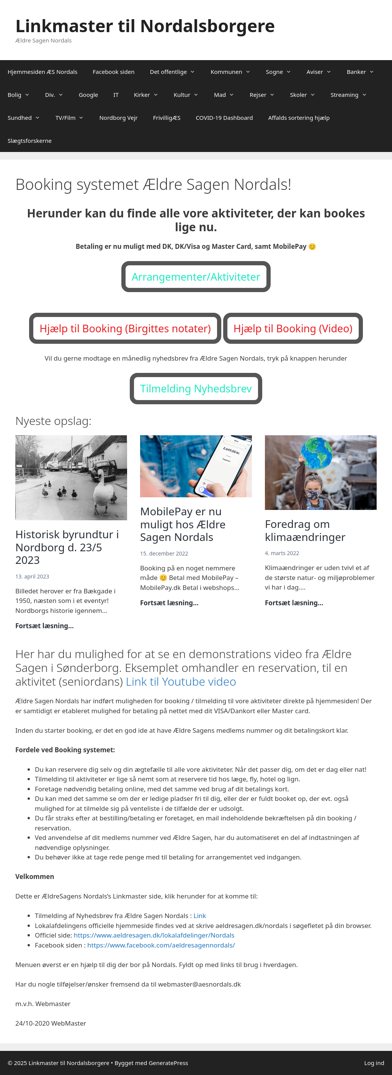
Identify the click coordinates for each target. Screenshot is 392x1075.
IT (115, 94)
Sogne (282, 71)
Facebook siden (113, 71)
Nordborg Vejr (118, 117)
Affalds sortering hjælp (299, 117)
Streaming (353, 94)
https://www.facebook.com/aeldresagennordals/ (161, 945)
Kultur (190, 94)
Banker (364, 71)
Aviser (323, 71)
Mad (228, 94)
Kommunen (234, 71)
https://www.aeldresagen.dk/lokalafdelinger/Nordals (154, 935)
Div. (58, 94)
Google (88, 94)
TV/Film (73, 117)
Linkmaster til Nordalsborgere (145, 25)
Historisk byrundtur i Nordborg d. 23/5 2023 (67, 547)
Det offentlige (176, 71)
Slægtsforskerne (30, 140)
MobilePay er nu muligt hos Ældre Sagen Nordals (182, 524)
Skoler (306, 94)
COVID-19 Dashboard (224, 117)
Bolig (23, 94)
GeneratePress (168, 1063)
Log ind (374, 1063)
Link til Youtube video (181, 681)
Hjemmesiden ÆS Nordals (42, 71)
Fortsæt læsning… (44, 626)
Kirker (150, 94)
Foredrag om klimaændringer (306, 530)
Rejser (266, 94)
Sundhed (28, 117)
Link (199, 915)
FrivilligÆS (167, 117)
